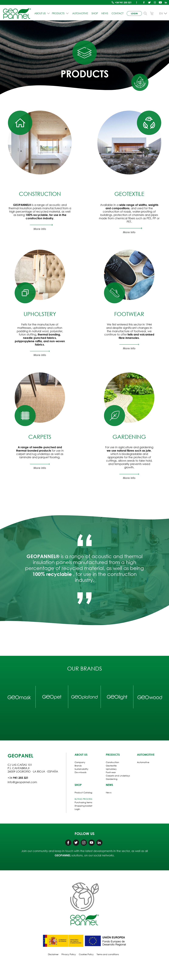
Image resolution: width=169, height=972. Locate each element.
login (134, 13)
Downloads (80, 772)
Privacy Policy (69, 954)
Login (77, 809)
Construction (112, 762)
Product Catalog (83, 792)
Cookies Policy (86, 954)
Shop (95, 13)
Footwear (111, 772)
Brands (78, 765)
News (104, 13)
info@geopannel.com (22, 782)
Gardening (111, 779)
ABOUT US (42, 13)
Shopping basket (83, 805)
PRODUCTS (60, 13)
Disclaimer (53, 954)
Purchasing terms (83, 802)
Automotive (80, 13)
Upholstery (111, 769)
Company (80, 762)
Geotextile (111, 765)
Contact (117, 13)
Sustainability (81, 769)
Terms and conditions (108, 954)
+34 (123, 2)
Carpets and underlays (118, 775)
